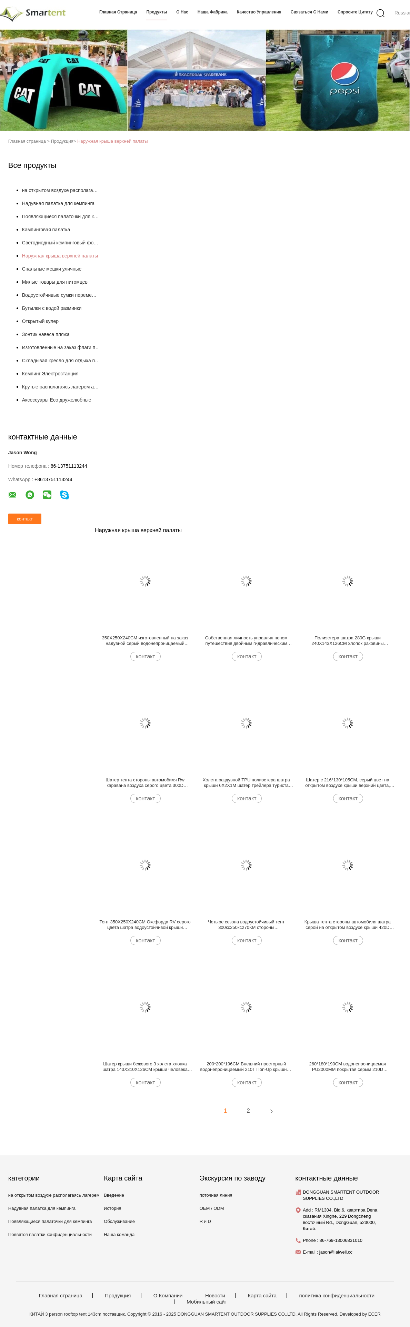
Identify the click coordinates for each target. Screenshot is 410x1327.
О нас (182, 12)
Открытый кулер (40, 321)
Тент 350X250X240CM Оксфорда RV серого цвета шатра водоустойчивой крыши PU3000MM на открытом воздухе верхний (144, 924)
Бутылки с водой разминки (52, 308)
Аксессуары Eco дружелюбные (56, 400)
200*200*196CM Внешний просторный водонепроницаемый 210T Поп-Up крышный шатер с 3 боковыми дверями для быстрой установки (246, 1066)
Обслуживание (119, 1221)
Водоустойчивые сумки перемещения (61, 295)
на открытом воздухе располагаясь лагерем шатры (61, 190)
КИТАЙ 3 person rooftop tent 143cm (65, 1314)
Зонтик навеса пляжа (46, 334)
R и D (205, 1221)
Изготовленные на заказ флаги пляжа (61, 347)
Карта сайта (262, 1295)
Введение (114, 1195)
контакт (145, 656)
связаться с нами (309, 12)
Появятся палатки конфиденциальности (50, 1234)
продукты (156, 12)
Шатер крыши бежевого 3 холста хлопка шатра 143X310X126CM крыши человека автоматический (145, 1066)
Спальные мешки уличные (51, 269)
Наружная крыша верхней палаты (112, 141)
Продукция (118, 1295)
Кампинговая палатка (46, 229)
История (112, 1208)
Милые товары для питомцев (55, 282)
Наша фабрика (213, 12)
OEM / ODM (212, 1208)
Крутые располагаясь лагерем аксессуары (61, 386)
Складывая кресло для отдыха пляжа (61, 360)
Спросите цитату (355, 12)
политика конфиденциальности (336, 1295)
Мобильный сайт (207, 1301)
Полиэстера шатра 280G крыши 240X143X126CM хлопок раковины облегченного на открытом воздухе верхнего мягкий (347, 640)
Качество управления (259, 12)
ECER (374, 1314)
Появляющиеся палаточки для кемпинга (61, 216)
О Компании (168, 1295)
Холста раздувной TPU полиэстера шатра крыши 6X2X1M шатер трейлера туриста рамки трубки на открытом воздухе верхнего (246, 782)
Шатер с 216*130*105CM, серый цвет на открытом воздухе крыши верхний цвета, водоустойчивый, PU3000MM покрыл (347, 782)
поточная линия (216, 1195)
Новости (215, 1295)
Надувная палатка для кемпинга (58, 203)
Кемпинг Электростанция (50, 373)
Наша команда (119, 1234)
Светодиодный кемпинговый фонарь (61, 242)
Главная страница (118, 12)
